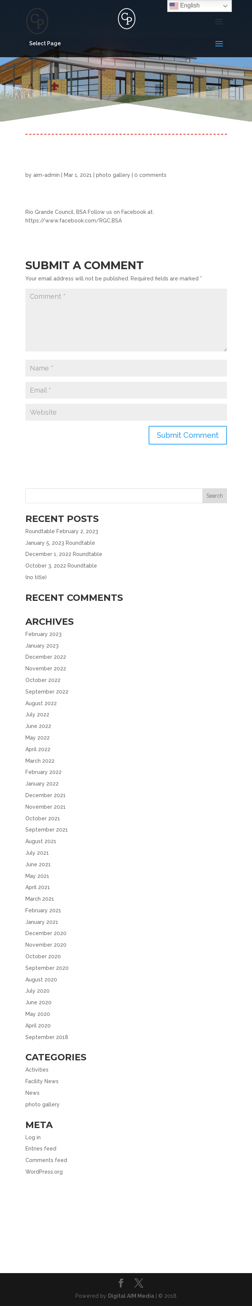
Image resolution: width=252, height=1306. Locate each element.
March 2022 (40, 761)
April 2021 (37, 887)
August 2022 (41, 703)
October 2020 (43, 956)
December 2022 (45, 657)
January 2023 (42, 646)
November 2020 (45, 945)
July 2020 (37, 991)
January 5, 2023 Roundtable (60, 543)
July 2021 (37, 853)
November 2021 (45, 807)
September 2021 (46, 830)
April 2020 (38, 1026)
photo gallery (113, 175)
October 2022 (42, 680)
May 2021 (37, 876)
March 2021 (39, 899)
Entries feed (40, 1149)
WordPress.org (44, 1172)
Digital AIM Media (131, 1296)
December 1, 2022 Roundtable (63, 554)
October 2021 (42, 818)
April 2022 (37, 749)
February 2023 (43, 634)
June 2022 (38, 726)
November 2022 (45, 669)
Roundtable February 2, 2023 (61, 531)
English (184, 5)
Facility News (42, 1081)
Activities (37, 1070)
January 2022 (42, 784)
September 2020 (47, 968)
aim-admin (46, 175)
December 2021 (45, 795)
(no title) (36, 577)
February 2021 (43, 910)
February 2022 (43, 772)
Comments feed (46, 1160)
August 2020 (41, 980)
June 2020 (38, 1002)
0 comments (150, 175)
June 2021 (38, 864)
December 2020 (45, 933)
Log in (33, 1137)
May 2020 (37, 1014)
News (32, 1093)
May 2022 (37, 738)
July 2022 (37, 714)
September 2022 (46, 692)
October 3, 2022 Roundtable (61, 566)
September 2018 (46, 1037)
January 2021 (41, 922)
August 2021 (40, 841)
